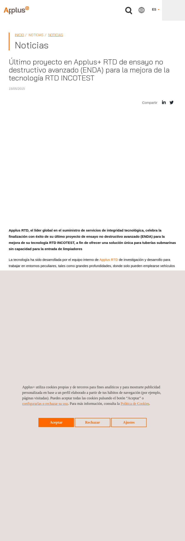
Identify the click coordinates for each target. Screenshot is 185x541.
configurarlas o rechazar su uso (45, 404)
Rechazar (92, 422)
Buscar (128, 10)
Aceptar (56, 422)
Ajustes (129, 422)
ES (155, 9)
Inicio (19, 35)
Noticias (55, 35)
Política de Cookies (135, 404)
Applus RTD (108, 260)
